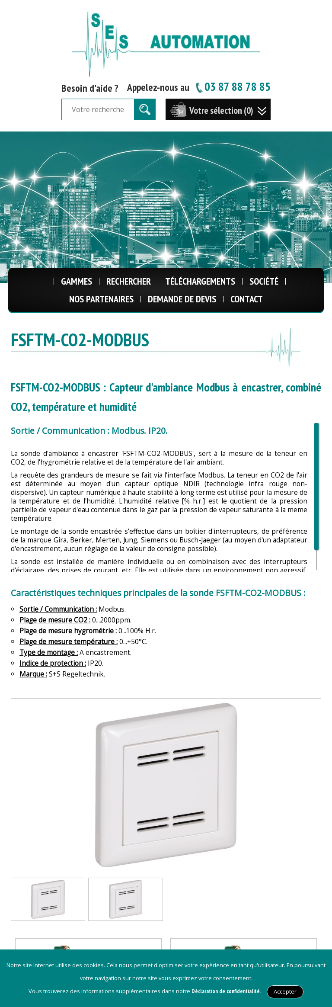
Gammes (76, 281)
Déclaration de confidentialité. (226, 991)
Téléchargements (200, 281)
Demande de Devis (182, 299)
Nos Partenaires (101, 299)
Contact (246, 299)
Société (263, 281)
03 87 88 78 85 (232, 86)
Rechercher (128, 281)
